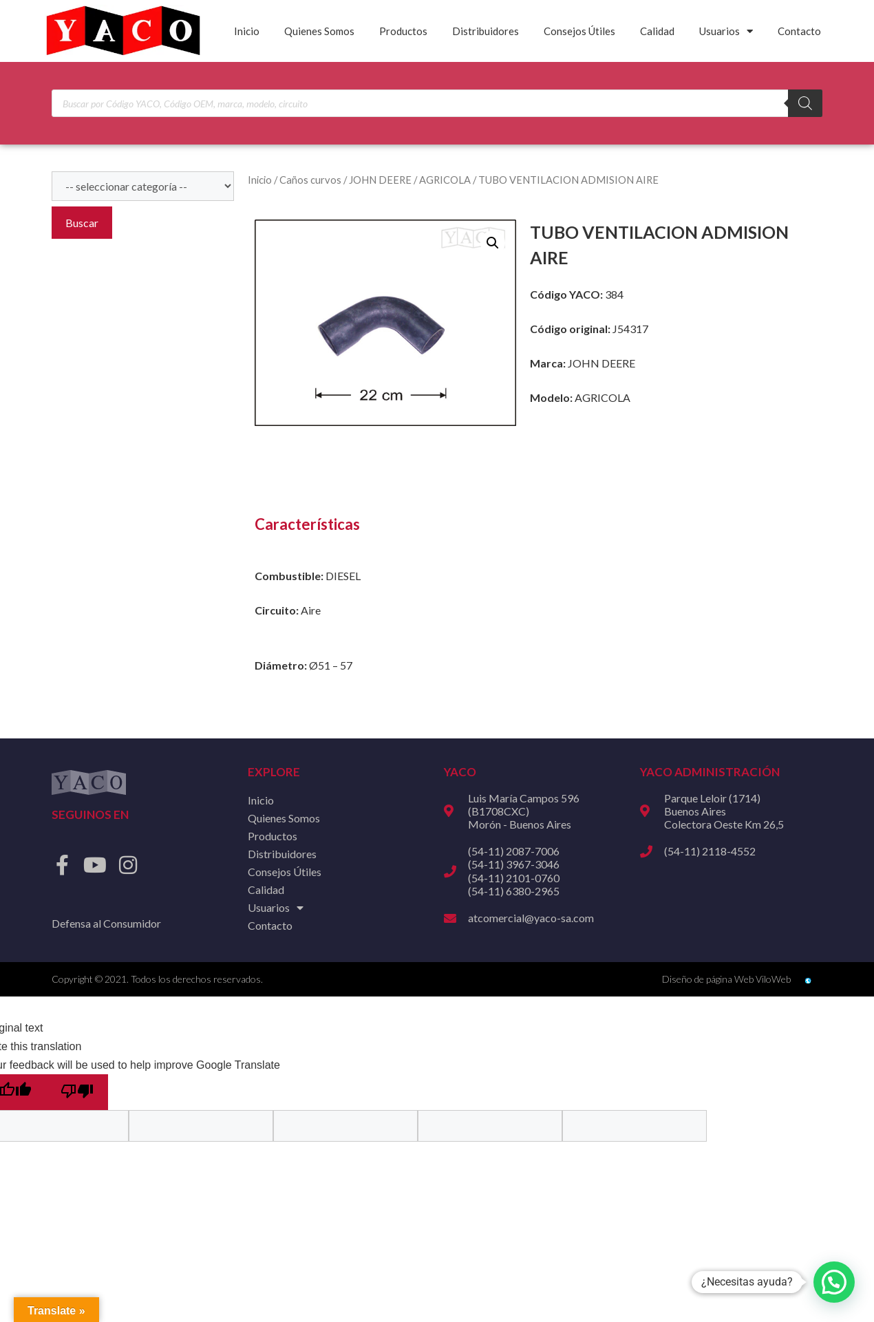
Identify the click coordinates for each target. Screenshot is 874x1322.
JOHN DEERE (380, 179)
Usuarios (726, 31)
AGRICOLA (445, 179)
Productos (403, 31)
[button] (492, 243)
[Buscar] (805, 103)
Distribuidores (485, 31)
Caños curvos (310, 179)
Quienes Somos (319, 31)
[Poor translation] (77, 1092)
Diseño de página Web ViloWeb (726, 979)
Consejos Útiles (579, 31)
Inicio (246, 31)
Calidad (657, 31)
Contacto (799, 31)
